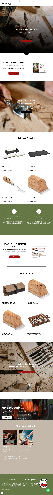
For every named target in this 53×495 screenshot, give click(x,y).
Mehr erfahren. (26, 112)
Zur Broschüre (14, 256)
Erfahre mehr (7, 417)
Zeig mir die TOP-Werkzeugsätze (26, 372)
